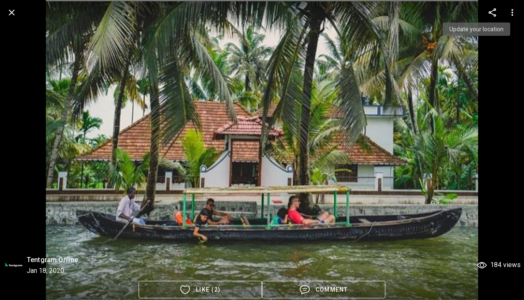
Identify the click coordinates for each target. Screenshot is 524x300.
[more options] (492, 12)
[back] (12, 12)
